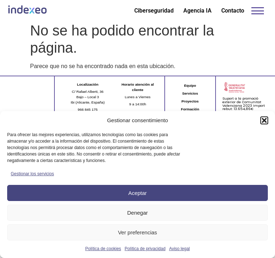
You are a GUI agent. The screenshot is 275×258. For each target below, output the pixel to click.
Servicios (190, 93)
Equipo (190, 85)
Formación (190, 109)
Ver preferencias (137, 232)
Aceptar (137, 193)
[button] (264, 120)
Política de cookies (103, 248)
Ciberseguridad (154, 10)
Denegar (137, 213)
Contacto (232, 10)
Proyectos (190, 101)
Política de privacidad (145, 248)
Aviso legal (179, 248)
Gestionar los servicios (32, 173)
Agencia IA (197, 10)
